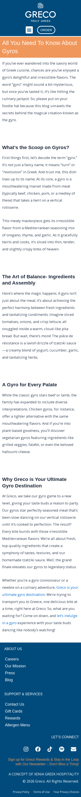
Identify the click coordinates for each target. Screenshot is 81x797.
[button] (29, 29)
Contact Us (14, 704)
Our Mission (15, 666)
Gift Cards (13, 711)
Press (10, 673)
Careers (12, 659)
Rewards (12, 718)
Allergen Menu (17, 725)
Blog (9, 680)
